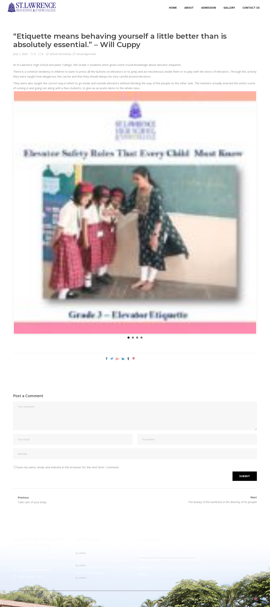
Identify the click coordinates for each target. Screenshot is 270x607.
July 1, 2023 (20, 54)
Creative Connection (40, 598)
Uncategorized (86, 54)
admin (82, 553)
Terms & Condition (221, 598)
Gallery (142, 574)
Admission (144, 567)
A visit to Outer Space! (90, 573)
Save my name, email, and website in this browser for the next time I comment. (68, 467)
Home (142, 548)
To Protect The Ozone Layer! (95, 548)
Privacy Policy (197, 598)
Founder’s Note (150, 560)
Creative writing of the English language (101, 560)
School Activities (60, 54)
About (142, 555)
